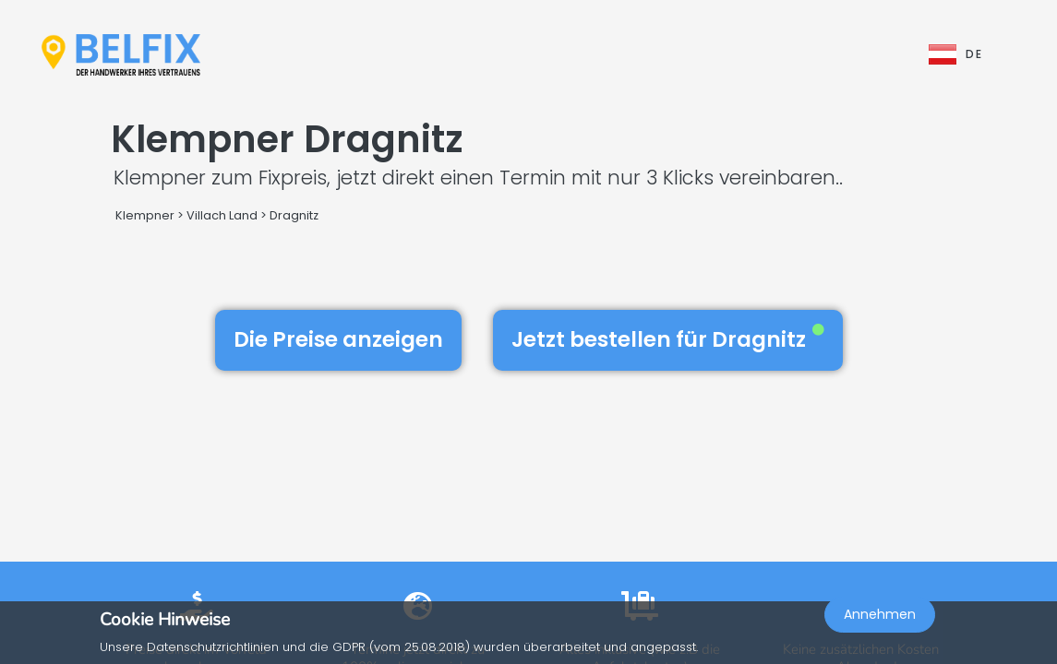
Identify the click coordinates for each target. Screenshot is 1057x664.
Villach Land (222, 215)
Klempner (144, 215)
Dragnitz (294, 215)
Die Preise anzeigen (338, 339)
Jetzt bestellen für (667, 339)
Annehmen (880, 614)
